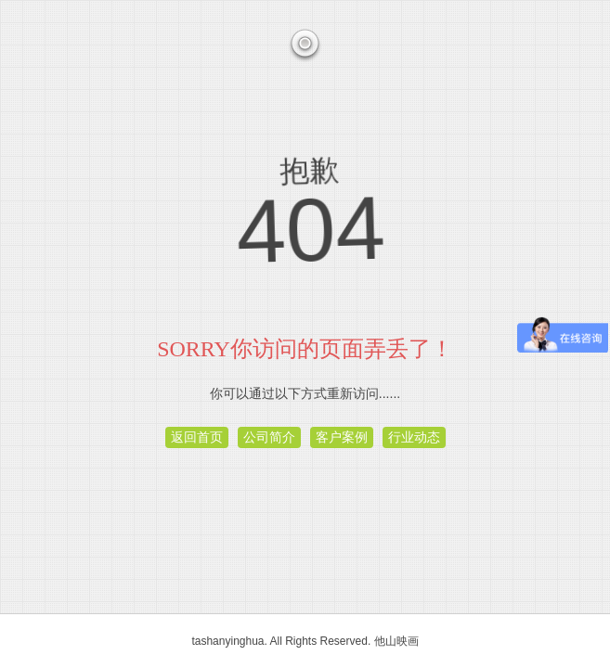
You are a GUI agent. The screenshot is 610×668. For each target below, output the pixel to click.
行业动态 (414, 437)
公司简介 (269, 437)
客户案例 (342, 437)
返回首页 (197, 437)
